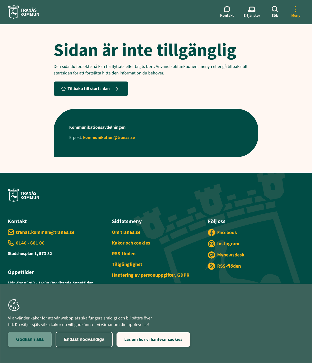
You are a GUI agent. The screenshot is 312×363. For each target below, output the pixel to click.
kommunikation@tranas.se (109, 138)
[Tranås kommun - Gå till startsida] (23, 12)
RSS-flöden (124, 253)
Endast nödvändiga (84, 339)
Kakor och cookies (131, 243)
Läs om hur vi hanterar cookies (153, 339)
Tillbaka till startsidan (85, 89)
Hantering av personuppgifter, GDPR (150, 275)
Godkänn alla (30, 339)
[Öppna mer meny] (295, 12)
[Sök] (274, 12)
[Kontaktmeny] (226, 12)
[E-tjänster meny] (251, 12)
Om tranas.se (126, 232)
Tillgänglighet (127, 264)
